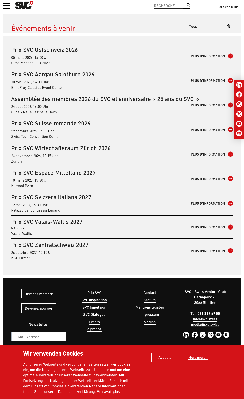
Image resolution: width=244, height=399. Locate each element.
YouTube (218, 335)
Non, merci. (198, 358)
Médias (150, 321)
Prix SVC (94, 292)
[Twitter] (239, 114)
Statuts (150, 299)
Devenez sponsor (39, 308)
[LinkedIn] (239, 85)
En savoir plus (108, 393)
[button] (6, 6)
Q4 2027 (122, 227)
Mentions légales (150, 307)
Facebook (195, 335)
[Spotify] (239, 133)
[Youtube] (239, 124)
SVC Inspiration (94, 299)
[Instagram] (239, 104)
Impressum (149, 314)
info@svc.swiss (205, 318)
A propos (94, 328)
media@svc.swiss (205, 324)
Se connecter (229, 6)
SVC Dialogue (94, 314)
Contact (149, 292)
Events (94, 321)
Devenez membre (39, 293)
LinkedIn (186, 335)
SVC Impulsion (94, 307)
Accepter (165, 358)
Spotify (226, 335)
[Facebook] (239, 94)
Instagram (203, 335)
